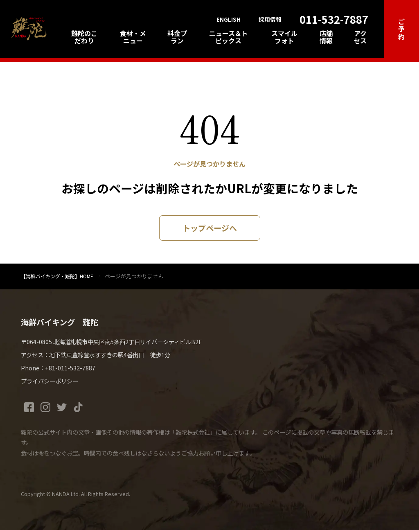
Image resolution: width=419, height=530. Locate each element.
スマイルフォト (284, 37)
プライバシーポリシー (49, 381)
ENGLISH (228, 19)
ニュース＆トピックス (228, 37)
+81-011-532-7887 (70, 367)
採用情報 (270, 19)
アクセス (360, 37)
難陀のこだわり (84, 37)
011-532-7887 (334, 19)
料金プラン (177, 37)
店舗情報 (326, 37)
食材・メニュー (133, 37)
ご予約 (401, 28)
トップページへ (209, 228)
